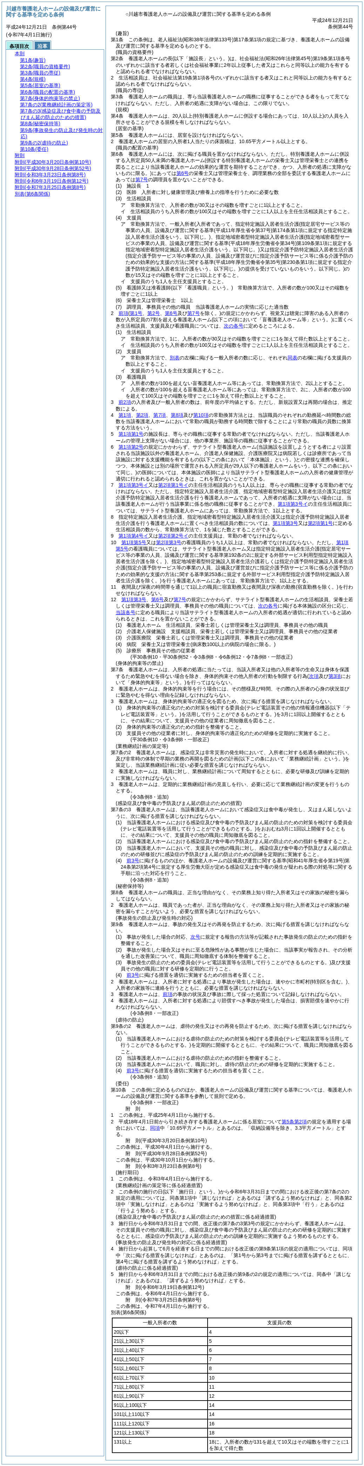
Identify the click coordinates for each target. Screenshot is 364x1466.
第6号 (182, 173)
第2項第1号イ (173, 485)
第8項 (177, 415)
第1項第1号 (131, 434)
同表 (292, 357)
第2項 (142, 415)
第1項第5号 (134, 542)
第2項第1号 (320, 523)
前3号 (133, 860)
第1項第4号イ (134, 536)
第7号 (141, 179)
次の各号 (233, 326)
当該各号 (125, 612)
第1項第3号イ (134, 485)
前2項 (125, 402)
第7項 (159, 415)
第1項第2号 (131, 447)
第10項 (201, 415)
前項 (123, 313)
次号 (195, 937)
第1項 (125, 415)
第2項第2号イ (173, 536)
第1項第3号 (285, 523)
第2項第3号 (168, 542)
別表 (175, 357)
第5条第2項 (294, 1121)
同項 (155, 1128)
